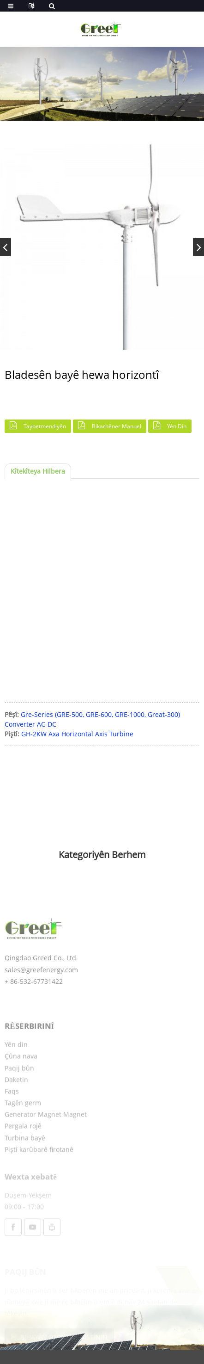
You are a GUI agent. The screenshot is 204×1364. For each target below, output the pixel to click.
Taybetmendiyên (45, 426)
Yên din (176, 426)
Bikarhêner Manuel (116, 426)
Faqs (12, 1113)
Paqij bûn (19, 1090)
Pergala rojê (23, 1148)
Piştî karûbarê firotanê (39, 1171)
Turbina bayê (25, 1160)
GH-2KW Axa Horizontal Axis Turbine (77, 733)
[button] (198, 247)
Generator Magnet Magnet (46, 1136)
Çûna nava (21, 1078)
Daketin (16, 1102)
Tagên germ (23, 1125)
